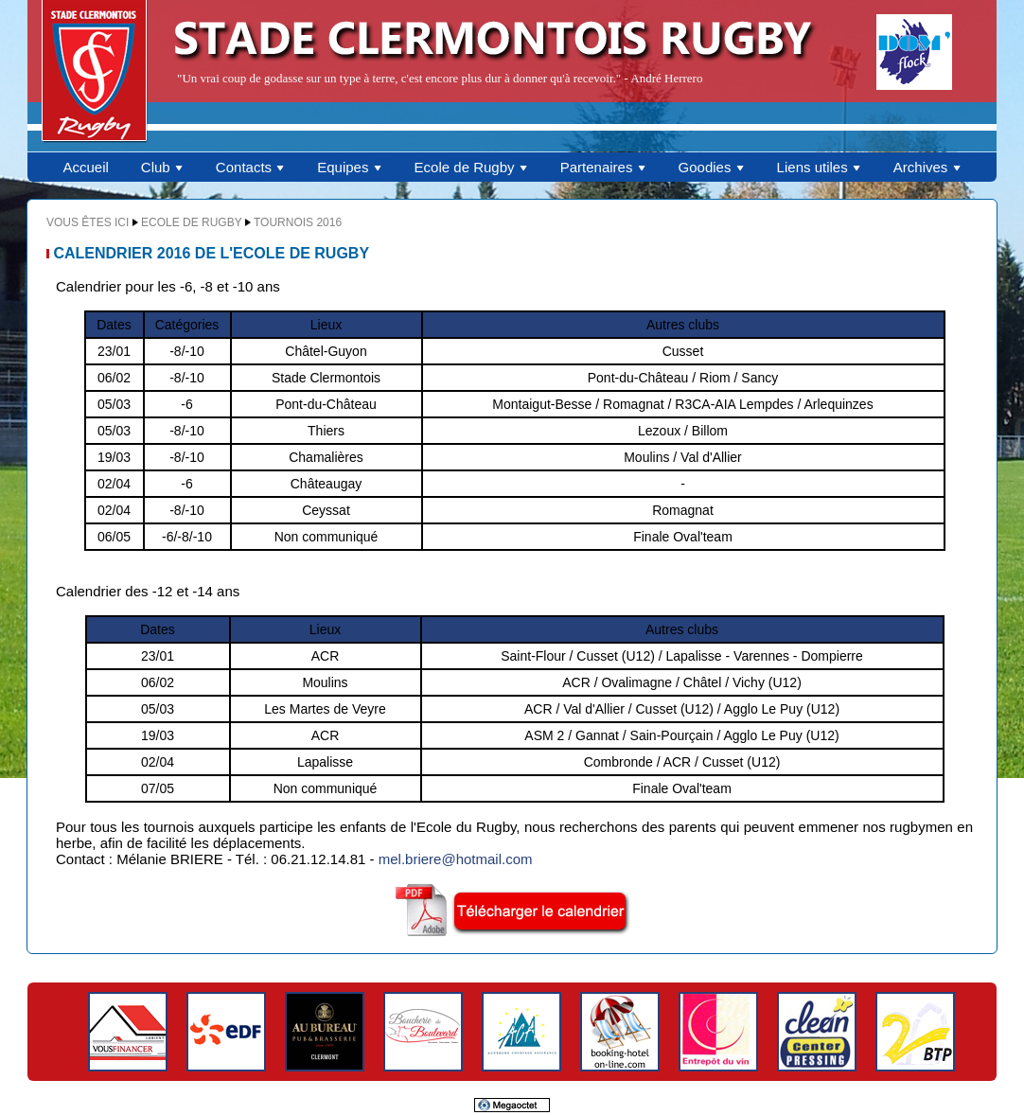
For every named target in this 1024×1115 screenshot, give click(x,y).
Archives (927, 167)
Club (162, 167)
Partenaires (603, 167)
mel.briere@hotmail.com (456, 859)
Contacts (250, 167)
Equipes (349, 167)
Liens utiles (819, 167)
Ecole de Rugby (471, 167)
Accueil (85, 167)
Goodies (712, 167)
